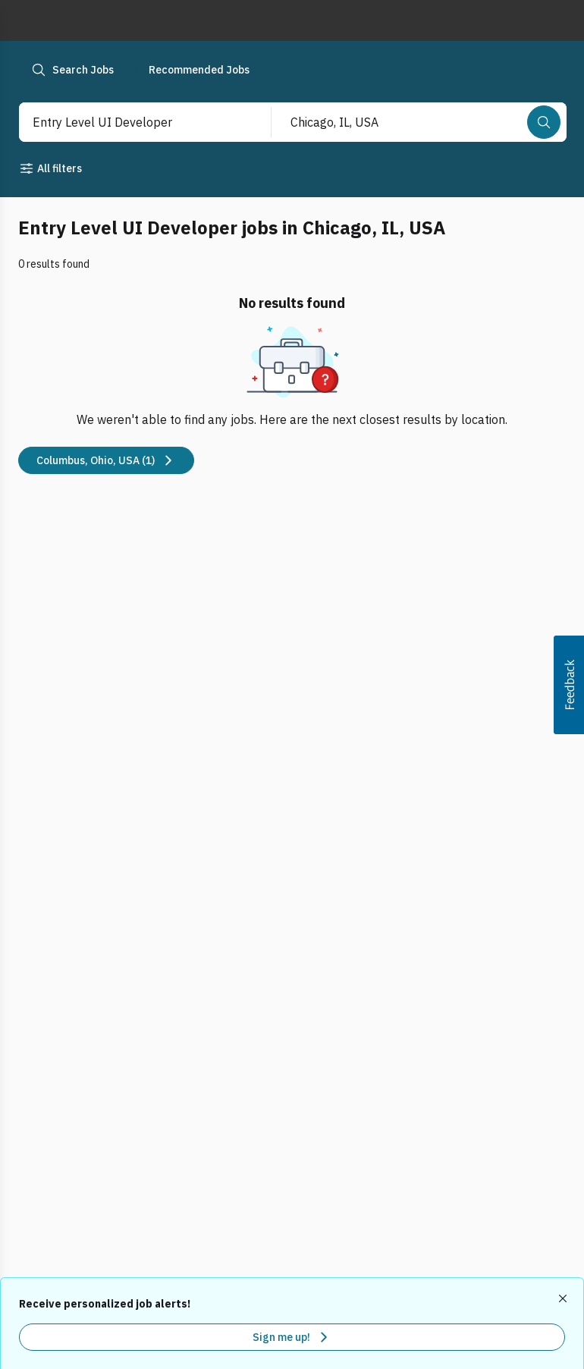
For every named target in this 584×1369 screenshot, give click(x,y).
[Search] (543, 122)
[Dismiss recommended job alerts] (564, 1298)
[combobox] (129, 122)
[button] (569, 685)
